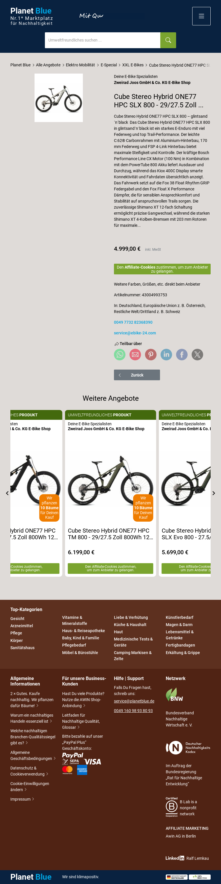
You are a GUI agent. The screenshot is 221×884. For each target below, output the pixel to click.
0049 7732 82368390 (133, 322)
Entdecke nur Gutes (111, 16)
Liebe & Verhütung (131, 617)
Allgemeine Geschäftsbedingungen (32, 756)
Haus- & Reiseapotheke (83, 630)
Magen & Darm (179, 624)
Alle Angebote (48, 65)
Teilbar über (128, 343)
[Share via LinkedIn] (166, 354)
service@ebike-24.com (135, 333)
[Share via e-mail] (135, 354)
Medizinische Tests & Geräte (133, 642)
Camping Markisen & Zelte (133, 655)
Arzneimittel (21, 625)
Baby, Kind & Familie (80, 638)
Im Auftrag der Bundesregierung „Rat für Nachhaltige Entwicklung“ (188, 763)
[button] (201, 16)
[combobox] (103, 40)
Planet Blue (20, 65)
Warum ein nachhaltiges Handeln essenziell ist (31, 719)
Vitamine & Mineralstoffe (74, 620)
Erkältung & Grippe (183, 652)
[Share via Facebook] (182, 354)
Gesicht (17, 618)
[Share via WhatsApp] (119, 354)
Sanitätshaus (22, 647)
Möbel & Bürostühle (80, 652)
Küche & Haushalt (130, 624)
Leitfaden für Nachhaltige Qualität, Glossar (81, 722)
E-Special (109, 65)
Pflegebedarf (74, 645)
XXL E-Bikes (133, 65)
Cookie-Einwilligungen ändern (29, 787)
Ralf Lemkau (187, 858)
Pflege (16, 633)
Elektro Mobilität (80, 65)
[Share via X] (197, 354)
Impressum (20, 799)
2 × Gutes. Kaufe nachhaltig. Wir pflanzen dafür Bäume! (32, 700)
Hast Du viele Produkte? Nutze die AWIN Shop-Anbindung (83, 700)
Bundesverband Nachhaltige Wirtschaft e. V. (180, 707)
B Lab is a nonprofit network (181, 807)
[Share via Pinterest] (151, 354)
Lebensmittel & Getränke (180, 635)
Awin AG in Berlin (181, 836)
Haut (118, 632)
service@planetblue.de (134, 701)
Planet (31, 16)
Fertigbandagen (180, 645)
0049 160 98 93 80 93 (133, 710)
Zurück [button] (130, 375)
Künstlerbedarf (179, 617)
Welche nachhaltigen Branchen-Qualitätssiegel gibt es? (32, 737)
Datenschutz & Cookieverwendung (29, 772)
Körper (16, 640)
